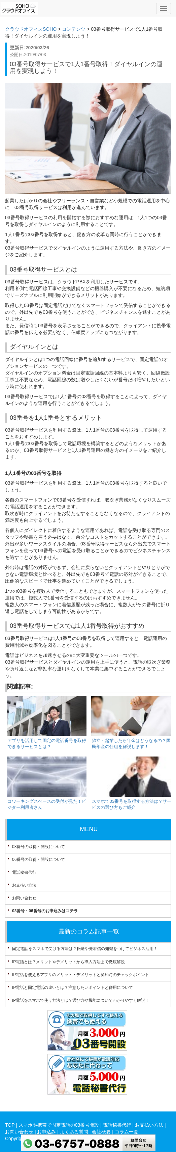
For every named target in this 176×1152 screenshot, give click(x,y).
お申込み (46, 1131)
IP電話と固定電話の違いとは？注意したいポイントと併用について (72, 987)
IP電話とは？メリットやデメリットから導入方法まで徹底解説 (68, 961)
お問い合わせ (24, 898)
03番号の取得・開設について (38, 846)
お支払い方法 (24, 885)
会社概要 (101, 1131)
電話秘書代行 (24, 872)
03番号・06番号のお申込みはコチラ (45, 910)
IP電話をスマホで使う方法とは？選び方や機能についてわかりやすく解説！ (80, 1000)
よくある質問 (74, 1131)
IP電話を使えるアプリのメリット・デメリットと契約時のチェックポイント (80, 974)
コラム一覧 (126, 1131)
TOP (9, 1125)
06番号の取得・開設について (38, 859)
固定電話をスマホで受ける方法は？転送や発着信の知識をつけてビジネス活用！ (84, 948)
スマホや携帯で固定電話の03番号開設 (59, 1125)
